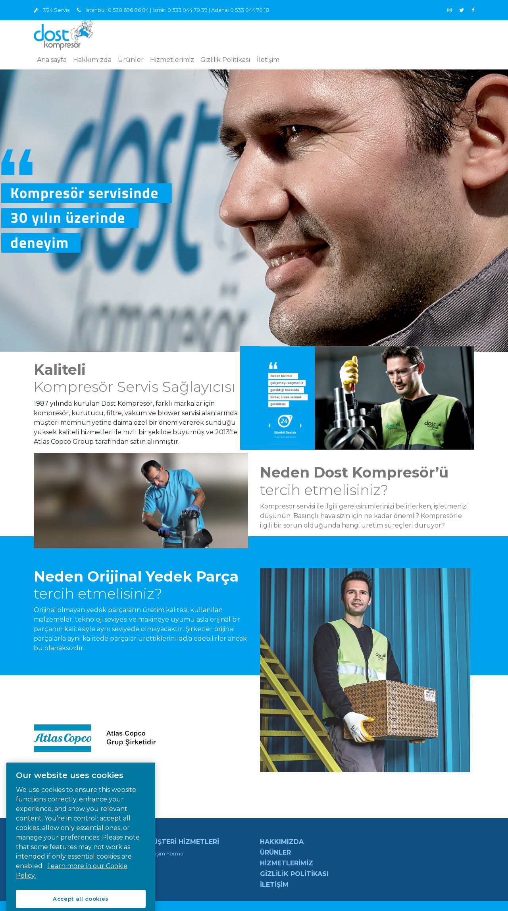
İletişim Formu (165, 853)
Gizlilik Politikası (225, 60)
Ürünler (131, 60)
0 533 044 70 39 (187, 10)
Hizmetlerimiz (172, 60)
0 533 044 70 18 (249, 10)
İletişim (268, 60)
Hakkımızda (92, 60)
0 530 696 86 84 (128, 10)
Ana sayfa (52, 60)
